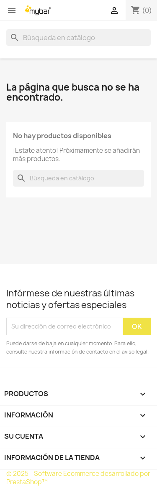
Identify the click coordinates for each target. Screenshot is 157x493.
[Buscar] (78, 37)
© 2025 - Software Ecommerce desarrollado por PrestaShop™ (78, 477)
